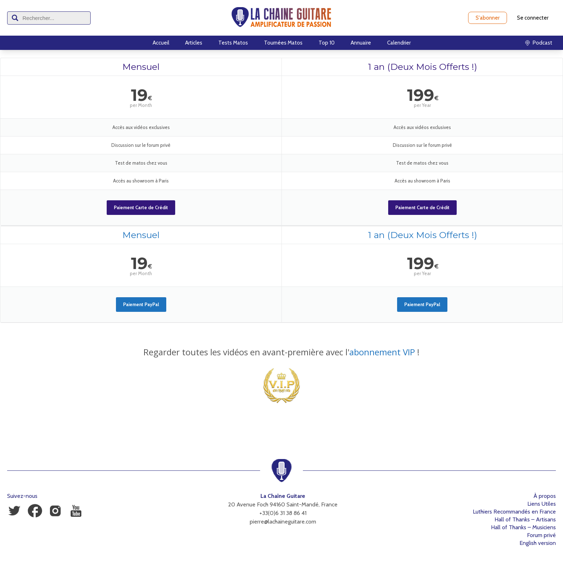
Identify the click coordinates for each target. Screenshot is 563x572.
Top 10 (327, 43)
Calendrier (399, 43)
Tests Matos (233, 43)
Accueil (161, 43)
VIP (408, 352)
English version (537, 543)
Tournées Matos (283, 43)
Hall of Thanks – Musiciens (523, 527)
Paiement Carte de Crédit (141, 207)
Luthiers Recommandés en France (514, 511)
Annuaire (361, 43)
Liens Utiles (541, 503)
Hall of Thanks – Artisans (525, 519)
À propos (544, 496)
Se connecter (532, 18)
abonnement (375, 352)
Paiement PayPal (141, 304)
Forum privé (541, 535)
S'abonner (487, 18)
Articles (193, 43)
